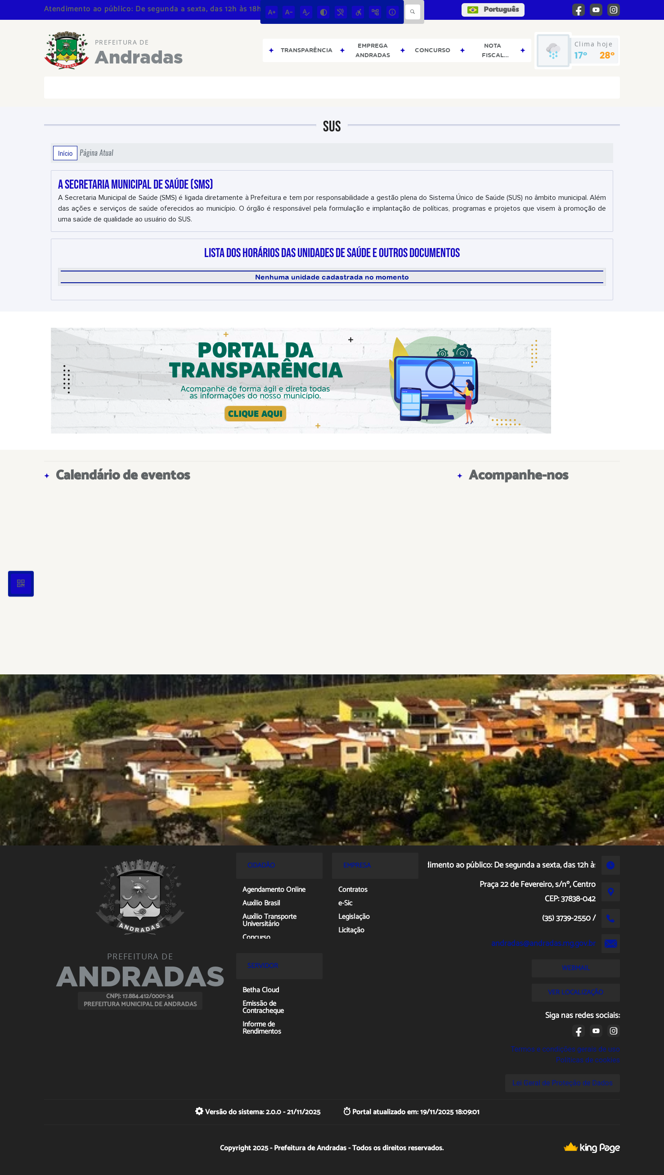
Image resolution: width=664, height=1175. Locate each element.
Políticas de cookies (588, 1060)
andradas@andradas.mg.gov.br (543, 943)
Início (65, 153)
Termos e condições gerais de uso (565, 1049)
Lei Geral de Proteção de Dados (562, 1083)
